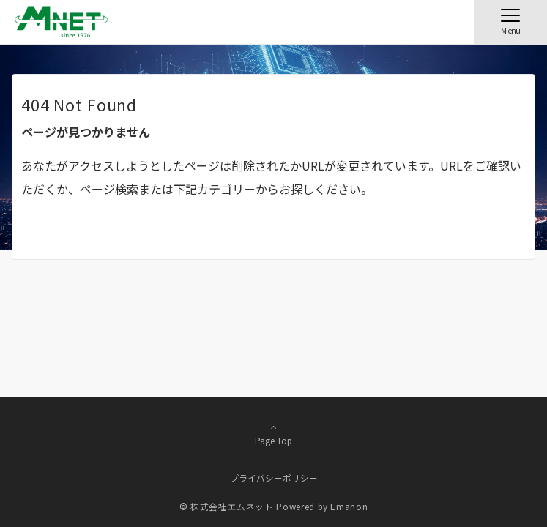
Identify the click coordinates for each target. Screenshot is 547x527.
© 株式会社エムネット (226, 506)
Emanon (349, 506)
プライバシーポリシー (274, 478)
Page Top (273, 434)
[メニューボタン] (510, 22)
